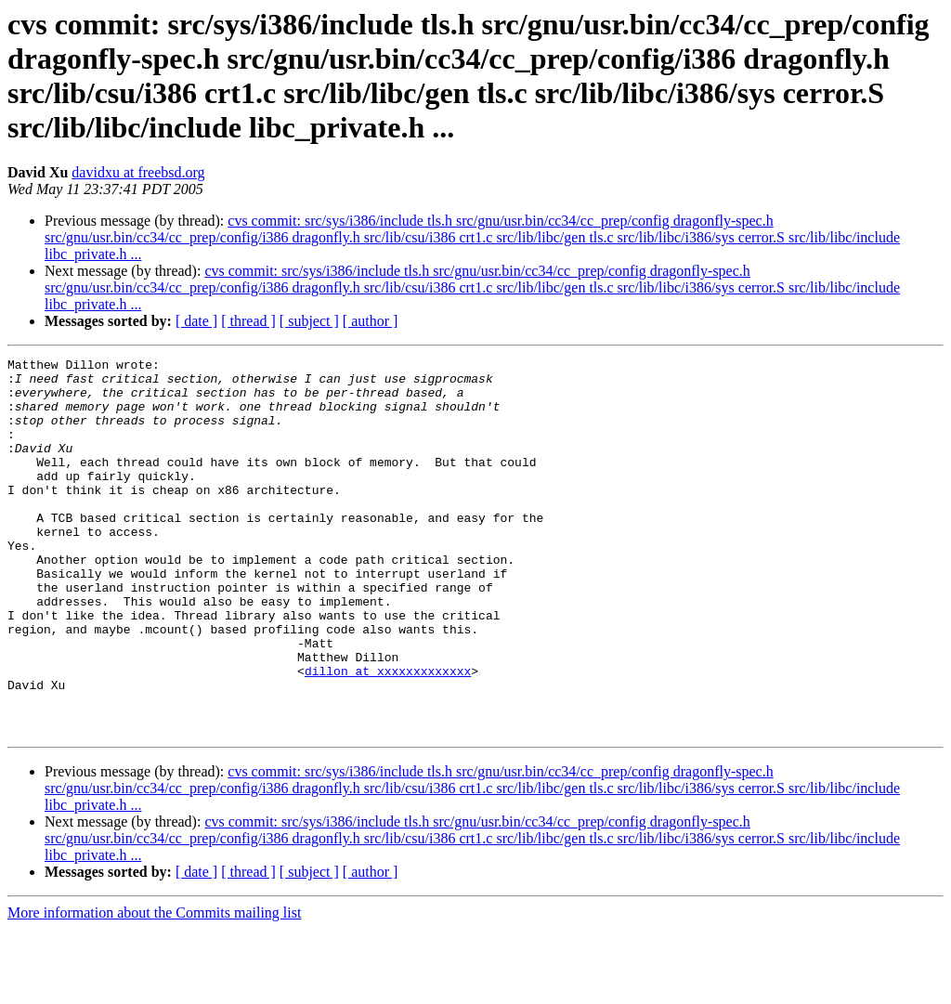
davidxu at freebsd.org (138, 172)
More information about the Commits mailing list (154, 988)
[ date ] (196, 321)
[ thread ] (248, 321)
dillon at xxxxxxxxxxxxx (388, 734)
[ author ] (370, 321)
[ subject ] (309, 321)
